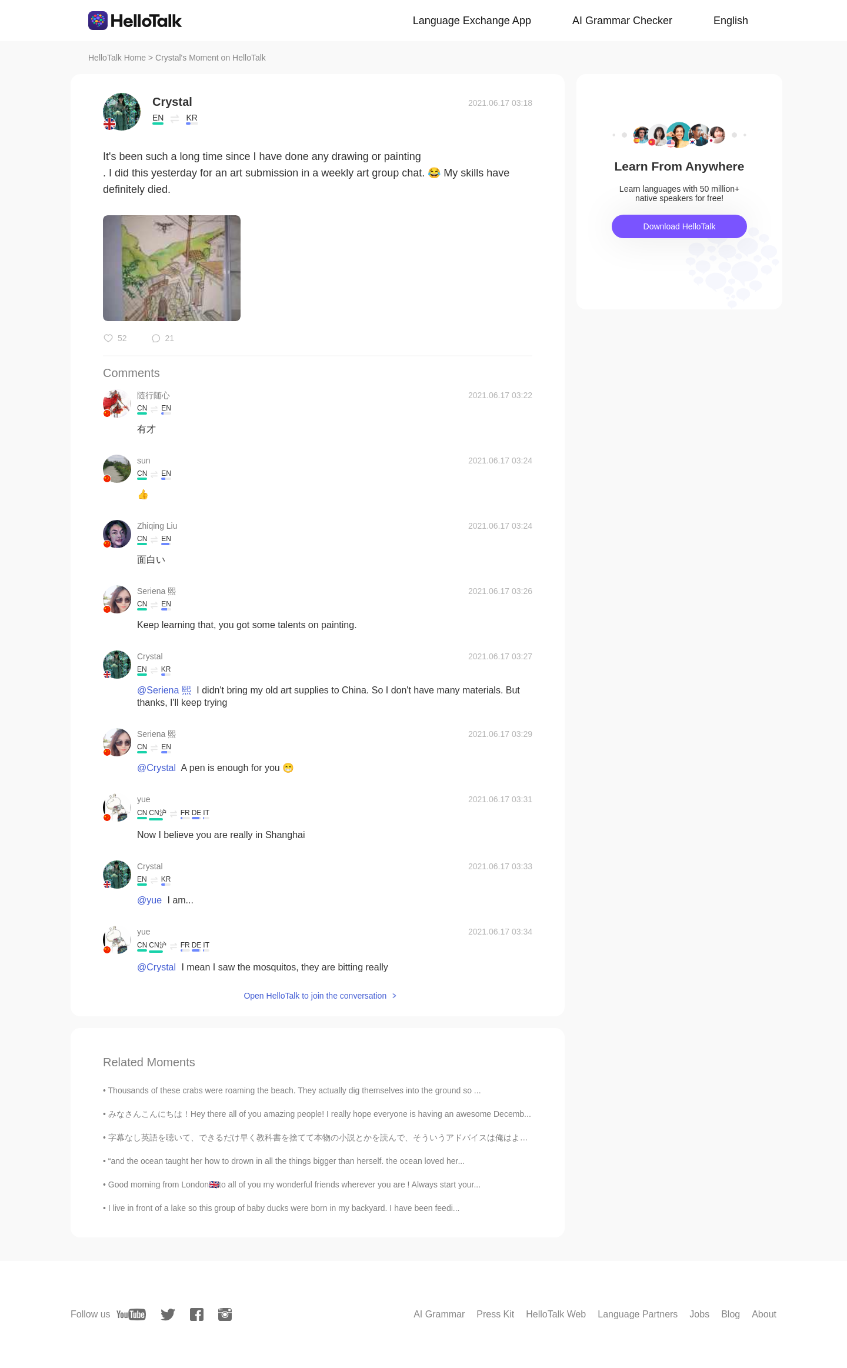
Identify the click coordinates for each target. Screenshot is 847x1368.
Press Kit (495, 1314)
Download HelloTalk (679, 226)
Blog (730, 1314)
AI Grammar (439, 1314)
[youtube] (131, 1314)
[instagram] (225, 1314)
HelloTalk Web (556, 1314)
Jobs (699, 1314)
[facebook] (197, 1314)
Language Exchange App (472, 20)
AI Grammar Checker (622, 20)
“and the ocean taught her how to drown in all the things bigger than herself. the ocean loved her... (286, 1161)
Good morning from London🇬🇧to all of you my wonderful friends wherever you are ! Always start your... (294, 1184)
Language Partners (638, 1314)
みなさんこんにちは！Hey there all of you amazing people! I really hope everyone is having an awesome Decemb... (319, 1114)
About (764, 1314)
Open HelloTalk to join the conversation (315, 995)
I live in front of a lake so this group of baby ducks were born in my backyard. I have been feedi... (284, 1208)
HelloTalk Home (117, 57)
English (730, 20)
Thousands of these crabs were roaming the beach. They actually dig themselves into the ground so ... (294, 1090)
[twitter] (168, 1315)
